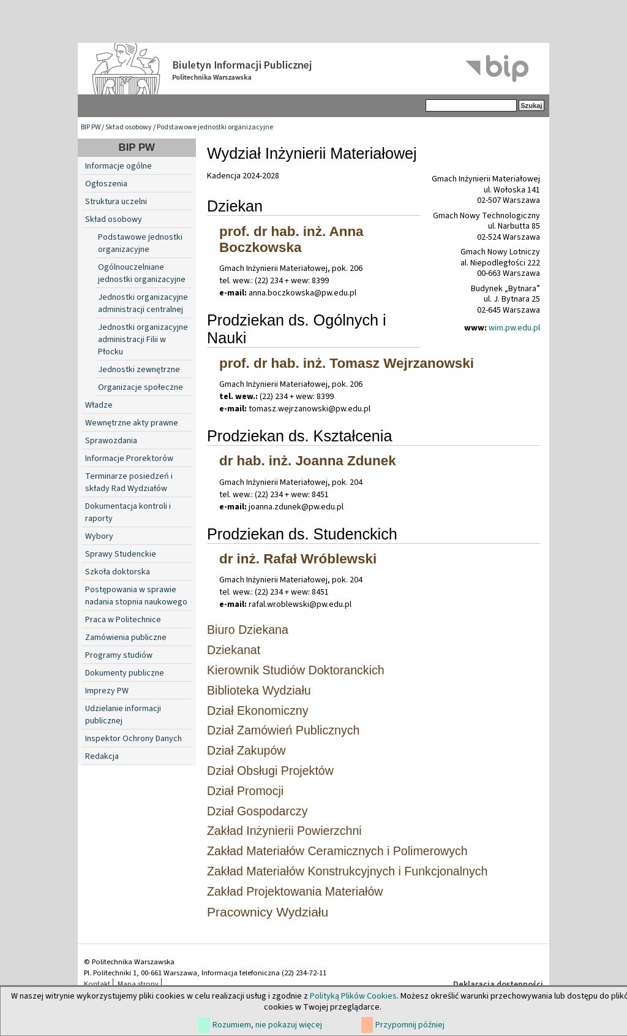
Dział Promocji (245, 791)
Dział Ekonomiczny (258, 710)
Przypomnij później (410, 1025)
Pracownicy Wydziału (267, 912)
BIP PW (90, 127)
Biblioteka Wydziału (259, 690)
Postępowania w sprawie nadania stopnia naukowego (136, 596)
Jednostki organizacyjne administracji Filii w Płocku (143, 339)
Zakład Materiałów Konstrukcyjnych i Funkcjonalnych (347, 871)
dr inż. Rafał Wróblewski (298, 558)
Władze (99, 405)
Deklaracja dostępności (498, 984)
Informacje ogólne (118, 166)
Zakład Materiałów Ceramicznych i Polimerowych (337, 851)
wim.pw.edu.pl (514, 328)
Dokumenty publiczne (124, 673)
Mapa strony (138, 983)
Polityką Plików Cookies (353, 996)
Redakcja (102, 756)
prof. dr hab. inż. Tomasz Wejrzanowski (346, 363)
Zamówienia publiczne (126, 637)
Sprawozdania (111, 441)
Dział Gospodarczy (257, 811)
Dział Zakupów (246, 750)
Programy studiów (118, 655)
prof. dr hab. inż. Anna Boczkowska (291, 239)
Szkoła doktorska (117, 572)
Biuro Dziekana (247, 629)
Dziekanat (233, 650)
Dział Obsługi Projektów (270, 770)
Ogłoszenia (106, 184)
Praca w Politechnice (123, 620)
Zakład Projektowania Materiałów (295, 891)
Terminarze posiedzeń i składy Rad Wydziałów (129, 482)
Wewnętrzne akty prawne (131, 423)
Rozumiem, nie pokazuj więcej (267, 1025)
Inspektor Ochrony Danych (133, 739)
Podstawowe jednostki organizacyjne (215, 127)
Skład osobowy (128, 127)
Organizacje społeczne (140, 387)
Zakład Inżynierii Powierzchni (284, 830)
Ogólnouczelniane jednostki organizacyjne (142, 273)
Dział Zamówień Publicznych (283, 730)
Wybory (99, 536)
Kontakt (97, 983)
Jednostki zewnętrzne (139, 370)
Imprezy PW (107, 691)
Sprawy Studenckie (120, 554)
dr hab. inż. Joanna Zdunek (307, 460)
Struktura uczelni (116, 202)
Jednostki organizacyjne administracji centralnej (143, 303)
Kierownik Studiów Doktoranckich (296, 670)
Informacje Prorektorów (129, 458)
